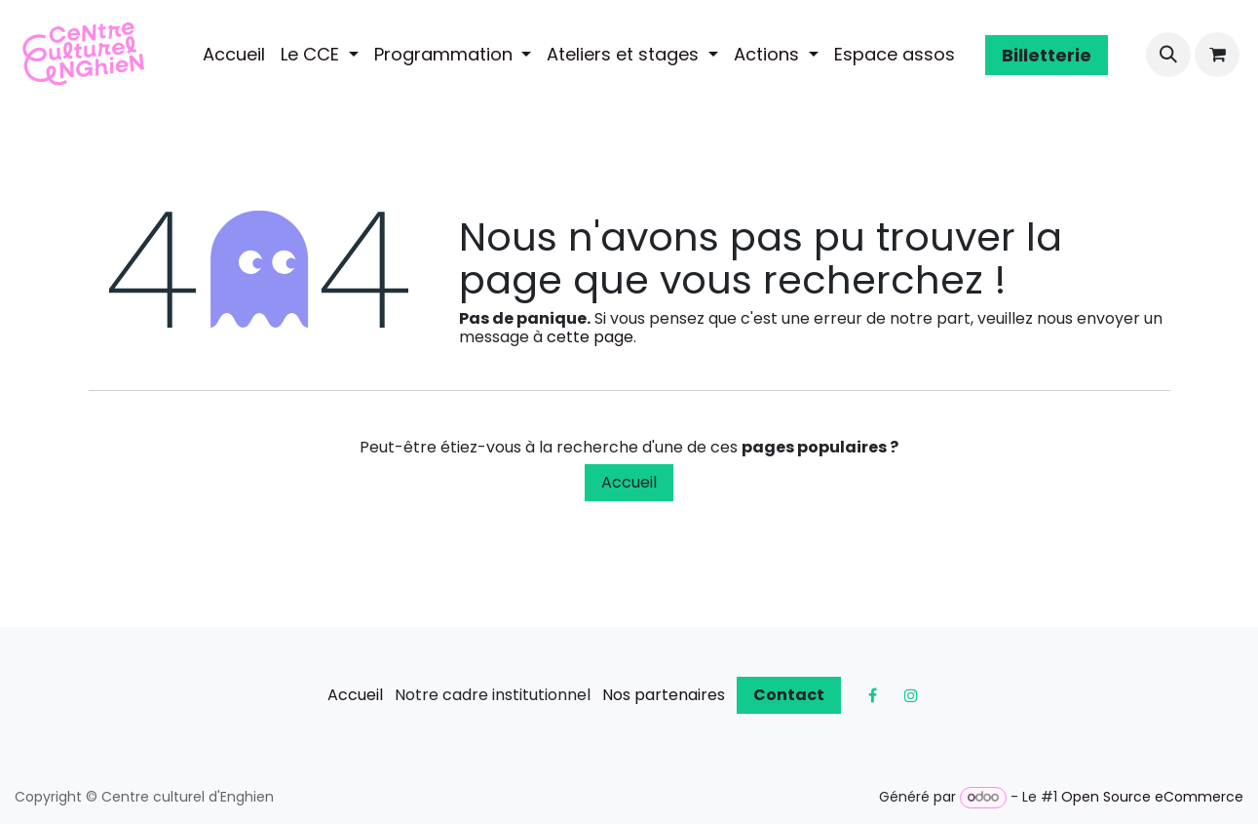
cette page (590, 337)
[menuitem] (234, 54)
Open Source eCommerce (1152, 796)
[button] (1168, 54)
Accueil (629, 482)
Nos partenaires (663, 695)
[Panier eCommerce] (1217, 54)
